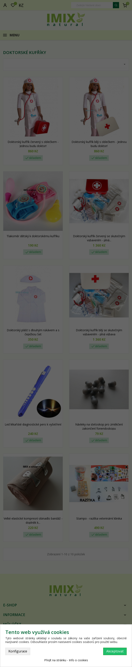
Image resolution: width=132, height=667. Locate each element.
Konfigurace (17, 651)
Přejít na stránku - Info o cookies (66, 660)
